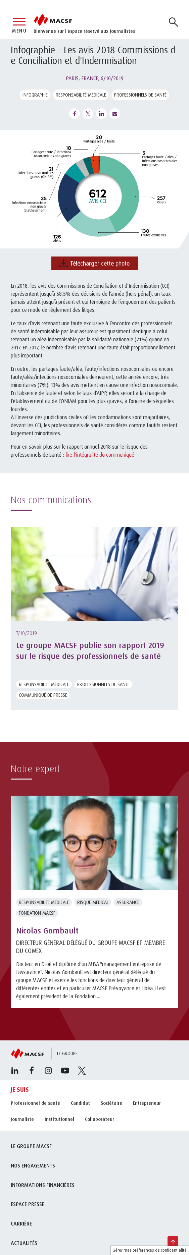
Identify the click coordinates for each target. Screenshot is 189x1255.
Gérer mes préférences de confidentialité (149, 1250)
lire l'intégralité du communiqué (99, 454)
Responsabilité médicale (81, 95)
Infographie (35, 95)
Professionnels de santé (140, 95)
